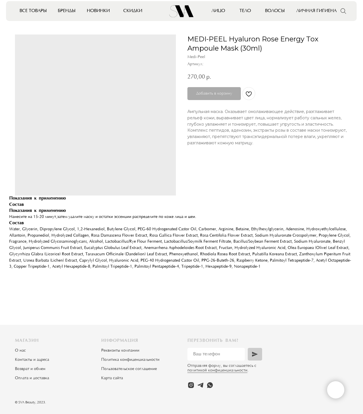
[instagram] (191, 385)
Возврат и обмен (30, 369)
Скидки (132, 11)
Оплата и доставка (32, 378)
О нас (20, 351)
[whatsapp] (210, 385)
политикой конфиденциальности (217, 371)
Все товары (33, 11)
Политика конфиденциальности (130, 360)
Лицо (218, 11)
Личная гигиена (316, 11)
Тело (245, 11)
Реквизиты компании (120, 351)
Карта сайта (112, 378)
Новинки (98, 11)
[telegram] (200, 385)
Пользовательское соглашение (129, 369)
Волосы (275, 11)
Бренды (67, 11)
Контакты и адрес (31, 360)
